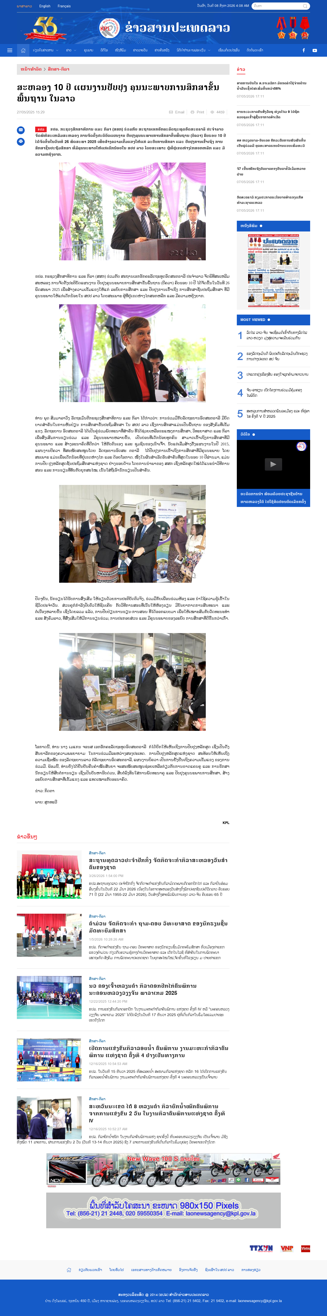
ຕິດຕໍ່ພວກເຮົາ (255, 50)
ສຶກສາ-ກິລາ (58, 69)
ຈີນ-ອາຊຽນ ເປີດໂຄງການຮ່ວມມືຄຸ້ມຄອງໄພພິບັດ (274, 393)
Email (176, 112)
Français (64, 6)
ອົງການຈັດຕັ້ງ (188, 1270)
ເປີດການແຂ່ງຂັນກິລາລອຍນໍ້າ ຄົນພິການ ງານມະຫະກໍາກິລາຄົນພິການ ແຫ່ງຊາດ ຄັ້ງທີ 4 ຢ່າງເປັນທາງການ (159, 1052)
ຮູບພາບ (88, 50)
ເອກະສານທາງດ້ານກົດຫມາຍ (151, 1270)
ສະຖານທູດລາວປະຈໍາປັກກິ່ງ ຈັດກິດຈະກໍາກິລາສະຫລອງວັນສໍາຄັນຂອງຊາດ (158, 864)
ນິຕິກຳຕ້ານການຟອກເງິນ (194, 50)
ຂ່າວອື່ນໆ (27, 836)
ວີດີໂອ (104, 50)
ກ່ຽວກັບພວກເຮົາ (90, 1270)
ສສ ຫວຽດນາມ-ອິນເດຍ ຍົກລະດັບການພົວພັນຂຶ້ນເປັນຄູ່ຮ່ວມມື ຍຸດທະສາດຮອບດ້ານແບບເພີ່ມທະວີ (271, 143)
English (44, 6)
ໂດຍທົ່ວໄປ (116, 1270)
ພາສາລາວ (24, 6)
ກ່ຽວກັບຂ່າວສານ (46, 50)
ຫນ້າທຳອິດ (31, 69)
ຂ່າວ (71, 50)
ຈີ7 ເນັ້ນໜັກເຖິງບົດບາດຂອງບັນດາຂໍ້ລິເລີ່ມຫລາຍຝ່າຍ (271, 171)
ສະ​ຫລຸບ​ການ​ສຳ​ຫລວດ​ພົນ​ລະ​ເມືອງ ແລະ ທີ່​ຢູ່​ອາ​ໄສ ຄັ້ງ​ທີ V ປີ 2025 (278, 414)
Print (197, 112)
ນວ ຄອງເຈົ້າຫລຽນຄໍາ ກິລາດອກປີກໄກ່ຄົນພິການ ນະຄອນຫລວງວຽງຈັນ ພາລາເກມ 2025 (143, 990)
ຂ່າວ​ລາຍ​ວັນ (140, 50)
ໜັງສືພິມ (120, 50)
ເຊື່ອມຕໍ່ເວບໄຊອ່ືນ (229, 50)
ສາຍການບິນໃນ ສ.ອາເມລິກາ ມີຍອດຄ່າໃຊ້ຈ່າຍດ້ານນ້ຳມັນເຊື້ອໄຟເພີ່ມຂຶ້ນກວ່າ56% (271, 86)
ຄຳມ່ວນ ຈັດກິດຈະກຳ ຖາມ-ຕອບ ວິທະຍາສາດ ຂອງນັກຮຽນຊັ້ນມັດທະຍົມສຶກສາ (158, 927)
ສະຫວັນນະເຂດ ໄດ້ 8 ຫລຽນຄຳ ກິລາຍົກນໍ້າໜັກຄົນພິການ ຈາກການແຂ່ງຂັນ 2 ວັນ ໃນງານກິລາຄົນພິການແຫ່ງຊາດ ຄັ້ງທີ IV (157, 1113)
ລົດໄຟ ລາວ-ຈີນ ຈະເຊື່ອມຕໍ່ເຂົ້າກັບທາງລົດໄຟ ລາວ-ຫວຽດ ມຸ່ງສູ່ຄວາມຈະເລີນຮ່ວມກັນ (277, 335)
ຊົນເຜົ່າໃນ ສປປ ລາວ (219, 1270)
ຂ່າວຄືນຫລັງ (162, 50)
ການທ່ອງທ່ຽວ (251, 1270)
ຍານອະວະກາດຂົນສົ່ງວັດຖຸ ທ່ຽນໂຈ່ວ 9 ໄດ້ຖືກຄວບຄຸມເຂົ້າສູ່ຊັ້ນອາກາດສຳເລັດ (268, 115)
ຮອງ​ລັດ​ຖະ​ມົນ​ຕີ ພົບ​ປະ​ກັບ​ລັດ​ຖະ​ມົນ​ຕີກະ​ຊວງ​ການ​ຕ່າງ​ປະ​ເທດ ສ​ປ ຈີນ (277, 356)
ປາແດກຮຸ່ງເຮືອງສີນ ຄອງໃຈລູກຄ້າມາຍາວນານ (277, 374)
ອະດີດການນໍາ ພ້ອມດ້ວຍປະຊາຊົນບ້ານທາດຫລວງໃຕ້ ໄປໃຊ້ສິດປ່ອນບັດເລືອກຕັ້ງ (273, 497)
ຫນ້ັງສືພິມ (251, 226)
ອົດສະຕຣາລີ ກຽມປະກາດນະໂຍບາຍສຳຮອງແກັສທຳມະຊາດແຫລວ (270, 200)
